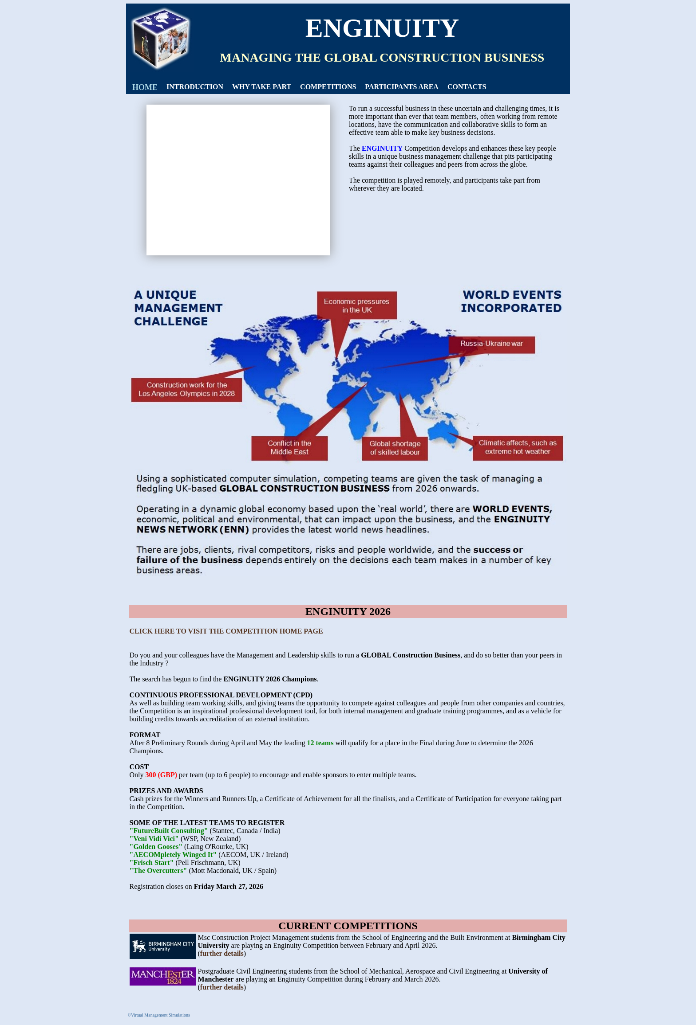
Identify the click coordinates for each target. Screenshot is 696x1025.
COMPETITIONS (328, 86)
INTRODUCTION (194, 86)
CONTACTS (466, 86)
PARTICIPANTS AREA (402, 86)
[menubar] (309, 87)
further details (222, 953)
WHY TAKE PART (261, 86)
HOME (145, 87)
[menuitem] (145, 87)
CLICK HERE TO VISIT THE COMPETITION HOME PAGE (226, 631)
